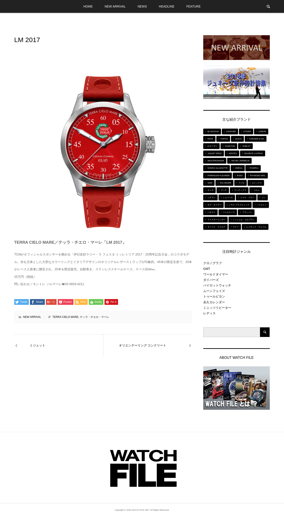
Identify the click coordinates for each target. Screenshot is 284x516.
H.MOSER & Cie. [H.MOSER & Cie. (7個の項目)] (256, 139)
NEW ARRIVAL (115, 6)
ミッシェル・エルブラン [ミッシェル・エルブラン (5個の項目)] (244, 219)
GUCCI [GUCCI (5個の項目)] (238, 139)
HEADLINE (166, 6)
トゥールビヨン (214, 296)
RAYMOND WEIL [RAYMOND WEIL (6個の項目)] (258, 175)
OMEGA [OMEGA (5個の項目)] (239, 168)
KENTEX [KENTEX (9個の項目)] (233, 153)
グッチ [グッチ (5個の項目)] (224, 190)
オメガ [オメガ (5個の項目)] (210, 190)
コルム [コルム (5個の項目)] (257, 190)
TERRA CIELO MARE (65, 317)
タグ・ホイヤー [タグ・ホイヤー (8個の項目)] (214, 205)
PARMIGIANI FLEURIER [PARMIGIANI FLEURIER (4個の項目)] (218, 175)
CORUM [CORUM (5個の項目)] (262, 131)
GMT (206, 269)
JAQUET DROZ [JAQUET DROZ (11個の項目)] (214, 153)
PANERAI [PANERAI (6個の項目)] (254, 168)
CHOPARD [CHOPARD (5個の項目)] (231, 131)
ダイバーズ (211, 280)
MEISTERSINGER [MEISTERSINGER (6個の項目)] (215, 161)
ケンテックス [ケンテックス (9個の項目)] (240, 190)
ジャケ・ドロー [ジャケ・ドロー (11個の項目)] (247, 197)
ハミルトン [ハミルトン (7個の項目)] (262, 205)
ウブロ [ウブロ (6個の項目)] (242, 183)
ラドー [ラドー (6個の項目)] (236, 227)
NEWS (142, 6)
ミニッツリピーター (217, 307)
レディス (209, 313)
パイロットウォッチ (217, 285)
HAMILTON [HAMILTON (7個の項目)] (230, 146)
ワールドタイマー (215, 274)
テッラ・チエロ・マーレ (94, 317)
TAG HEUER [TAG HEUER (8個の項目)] (225, 183)
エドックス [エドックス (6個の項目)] (257, 183)
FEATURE (193, 6)
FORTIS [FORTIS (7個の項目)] (224, 139)
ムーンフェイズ (214, 291)
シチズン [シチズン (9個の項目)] (211, 197)
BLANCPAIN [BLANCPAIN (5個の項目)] (213, 131)
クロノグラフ (212, 263)
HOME (88, 6)
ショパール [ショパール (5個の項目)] (228, 197)
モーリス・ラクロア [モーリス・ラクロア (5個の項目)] (216, 227)
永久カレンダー (214, 302)
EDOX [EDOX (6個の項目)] (210, 139)
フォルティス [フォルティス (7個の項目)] (229, 212)
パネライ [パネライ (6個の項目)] (211, 212)
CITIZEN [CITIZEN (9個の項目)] (247, 131)
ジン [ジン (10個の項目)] (264, 197)
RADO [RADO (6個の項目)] (240, 175)
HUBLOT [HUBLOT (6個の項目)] (246, 146)
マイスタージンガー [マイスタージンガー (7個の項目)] (216, 219)
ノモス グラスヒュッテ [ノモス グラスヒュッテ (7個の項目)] (239, 205)
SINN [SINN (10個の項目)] (209, 183)
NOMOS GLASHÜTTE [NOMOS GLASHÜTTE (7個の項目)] (217, 168)
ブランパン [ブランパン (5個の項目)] (247, 212)
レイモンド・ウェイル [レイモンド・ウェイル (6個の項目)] (256, 227)
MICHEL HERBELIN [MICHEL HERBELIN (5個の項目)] (240, 161)
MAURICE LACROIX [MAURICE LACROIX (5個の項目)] (253, 153)
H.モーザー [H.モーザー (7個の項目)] (212, 146)
